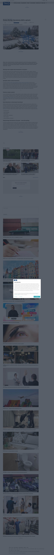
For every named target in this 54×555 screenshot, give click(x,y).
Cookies (18, 294)
